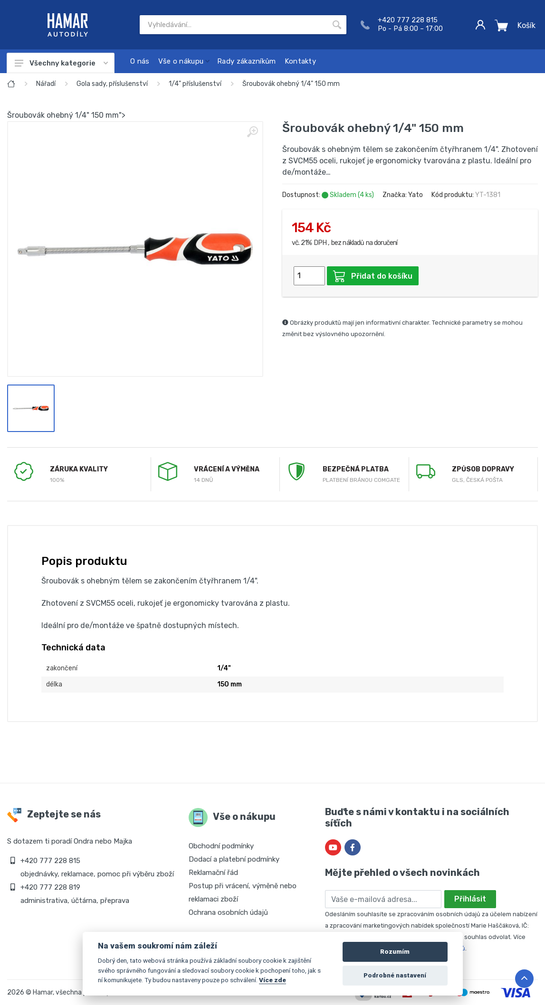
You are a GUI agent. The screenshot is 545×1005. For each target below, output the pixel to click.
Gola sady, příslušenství (112, 84)
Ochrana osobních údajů (228, 912)
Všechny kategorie (61, 63)
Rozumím (395, 951)
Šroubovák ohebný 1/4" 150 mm (291, 84)
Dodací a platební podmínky (234, 859)
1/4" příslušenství (195, 84)
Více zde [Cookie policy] (272, 980)
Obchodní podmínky (221, 846)
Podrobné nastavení (394, 975)
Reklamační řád (213, 872)
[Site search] (233, 24)
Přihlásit (470, 898)
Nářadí (46, 84)
